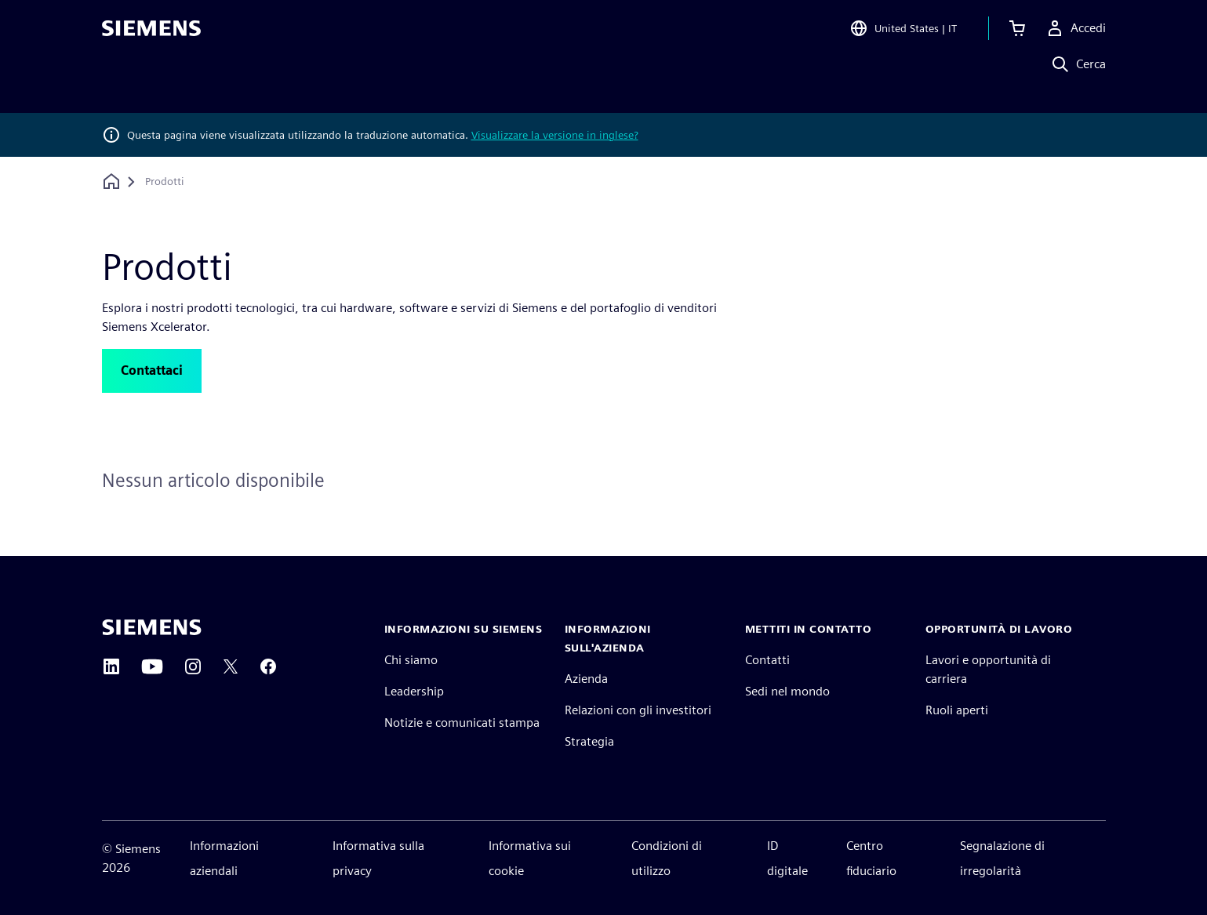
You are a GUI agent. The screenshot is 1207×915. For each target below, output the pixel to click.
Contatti (767, 659)
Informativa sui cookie (530, 858)
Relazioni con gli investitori (638, 710)
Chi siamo (411, 659)
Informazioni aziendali (224, 858)
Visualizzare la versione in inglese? (554, 135)
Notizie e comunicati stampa (462, 722)
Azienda (586, 678)
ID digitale (787, 858)
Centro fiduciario (871, 858)
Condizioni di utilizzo (666, 858)
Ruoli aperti (956, 710)
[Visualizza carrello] (1017, 34)
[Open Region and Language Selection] (903, 34)
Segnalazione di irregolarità (1002, 858)
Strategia (589, 741)
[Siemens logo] (151, 34)
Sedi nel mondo (787, 691)
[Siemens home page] (152, 627)
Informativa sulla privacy (378, 858)
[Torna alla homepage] (111, 181)
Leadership (414, 691)
